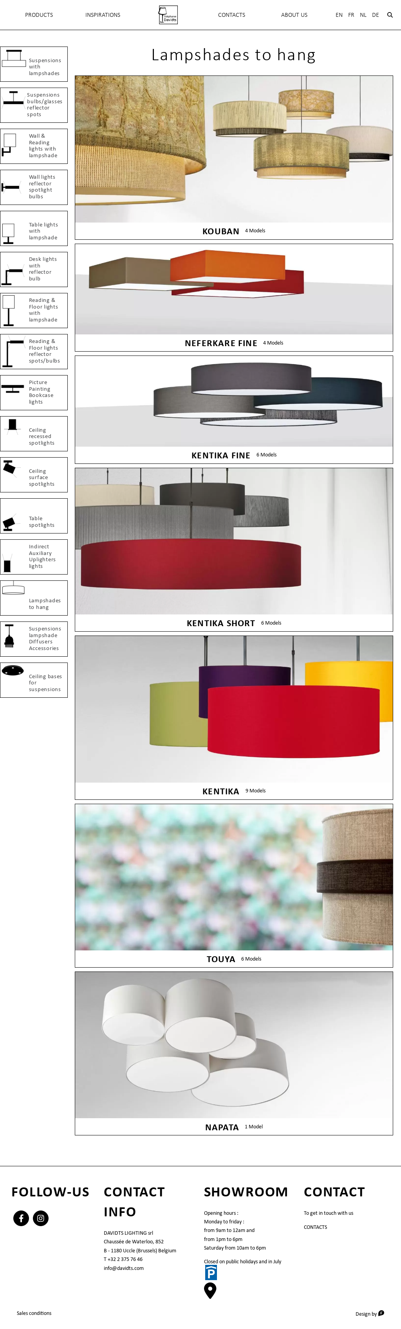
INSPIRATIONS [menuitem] (102, 14)
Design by (373, 1313)
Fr (351, 14)
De (375, 14)
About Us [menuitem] (294, 14)
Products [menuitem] (39, 14)
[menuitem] (168, 15)
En (339, 14)
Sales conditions (34, 1312)
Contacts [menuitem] (231, 14)
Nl (363, 14)
